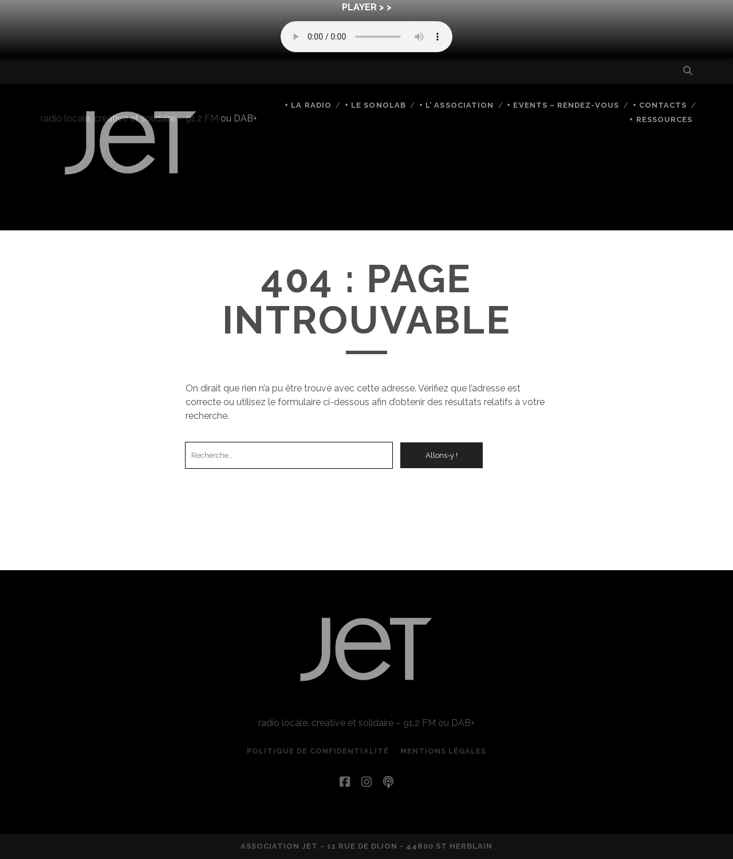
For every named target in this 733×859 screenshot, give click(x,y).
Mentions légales (443, 751)
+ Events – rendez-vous (563, 105)
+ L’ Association (456, 105)
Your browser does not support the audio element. (366, 36)
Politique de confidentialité (318, 751)
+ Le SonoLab (375, 105)
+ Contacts (660, 105)
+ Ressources (660, 119)
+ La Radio (308, 105)
